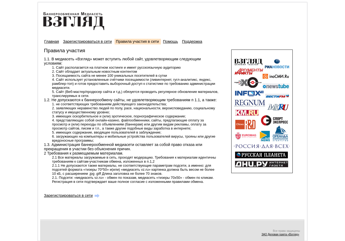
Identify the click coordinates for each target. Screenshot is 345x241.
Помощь (170, 41)
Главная (51, 41)
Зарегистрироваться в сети (87, 41)
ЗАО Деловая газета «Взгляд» (280, 234)
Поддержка (192, 41)
